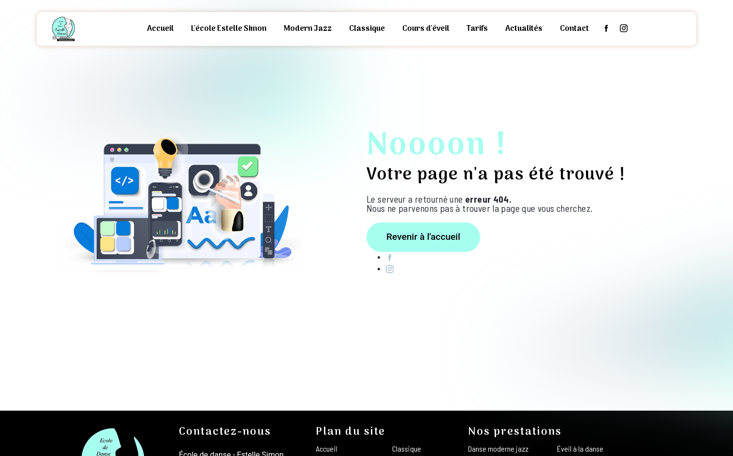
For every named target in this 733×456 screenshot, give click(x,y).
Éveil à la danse (580, 448)
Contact (574, 29)
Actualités (523, 29)
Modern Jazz (308, 29)
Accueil (160, 29)
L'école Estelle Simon (228, 29)
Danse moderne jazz (498, 448)
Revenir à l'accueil (423, 236)
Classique (367, 29)
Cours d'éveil (425, 29)
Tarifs (477, 29)
